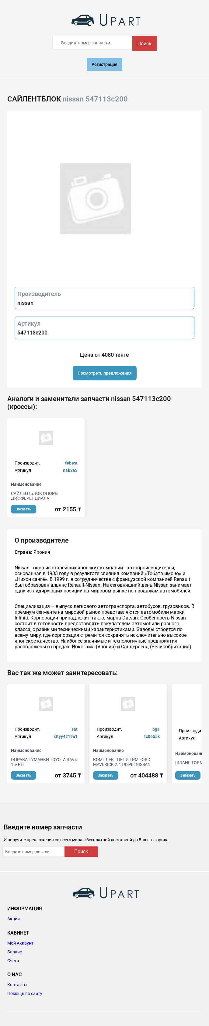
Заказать (23, 509)
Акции (13, 918)
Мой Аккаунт (20, 943)
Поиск (145, 43)
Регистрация (104, 64)
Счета (13, 960)
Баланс (14, 951)
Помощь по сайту (24, 993)
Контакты (17, 984)
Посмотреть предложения (105, 373)
